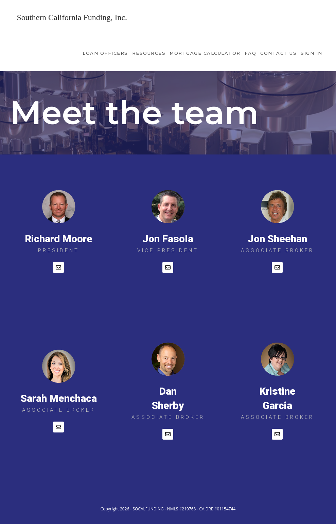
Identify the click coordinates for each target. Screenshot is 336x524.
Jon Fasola (167, 239)
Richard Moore (58, 239)
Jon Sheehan (277, 239)
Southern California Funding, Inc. (72, 17)
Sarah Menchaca (58, 398)
